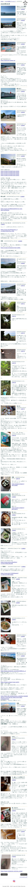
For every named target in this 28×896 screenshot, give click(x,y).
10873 (22, 333)
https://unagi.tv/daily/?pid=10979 (10, 682)
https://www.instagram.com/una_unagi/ (11, 871)
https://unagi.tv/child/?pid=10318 (10, 171)
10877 (22, 409)
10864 (22, 125)
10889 (22, 655)
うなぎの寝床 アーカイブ (10, 1)
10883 (23, 548)
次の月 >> (24, 874)
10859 (22, 20)
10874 (22, 351)
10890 (22, 706)
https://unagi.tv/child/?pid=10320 (10, 174)
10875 (14, 363)
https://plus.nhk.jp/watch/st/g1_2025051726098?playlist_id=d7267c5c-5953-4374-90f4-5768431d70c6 (14, 697)
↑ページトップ (23, 877)
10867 (3, 224)
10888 (22, 636)
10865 (22, 156)
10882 (14, 530)
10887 (14, 619)
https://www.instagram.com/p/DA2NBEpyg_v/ (13, 671)
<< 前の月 (4, 874)
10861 (22, 65)
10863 (22, 112)
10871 (22, 303)
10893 (14, 810)
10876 (14, 382)
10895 (14, 856)
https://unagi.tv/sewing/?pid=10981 (10, 247)
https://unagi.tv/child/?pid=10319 (10, 172)
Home (2, 1)
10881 (14, 515)
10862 (22, 91)
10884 (23, 566)
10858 (22, 9)
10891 (14, 739)
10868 (20, 241)
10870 (22, 285)
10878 (14, 435)
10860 (22, 44)
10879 (18, 478)
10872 (14, 316)
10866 (22, 196)
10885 (18, 579)
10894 (22, 831)
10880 (14, 496)
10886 (18, 602)
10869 (22, 263)
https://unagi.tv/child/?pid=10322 (10, 175)
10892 (14, 780)
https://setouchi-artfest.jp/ (8, 60)
